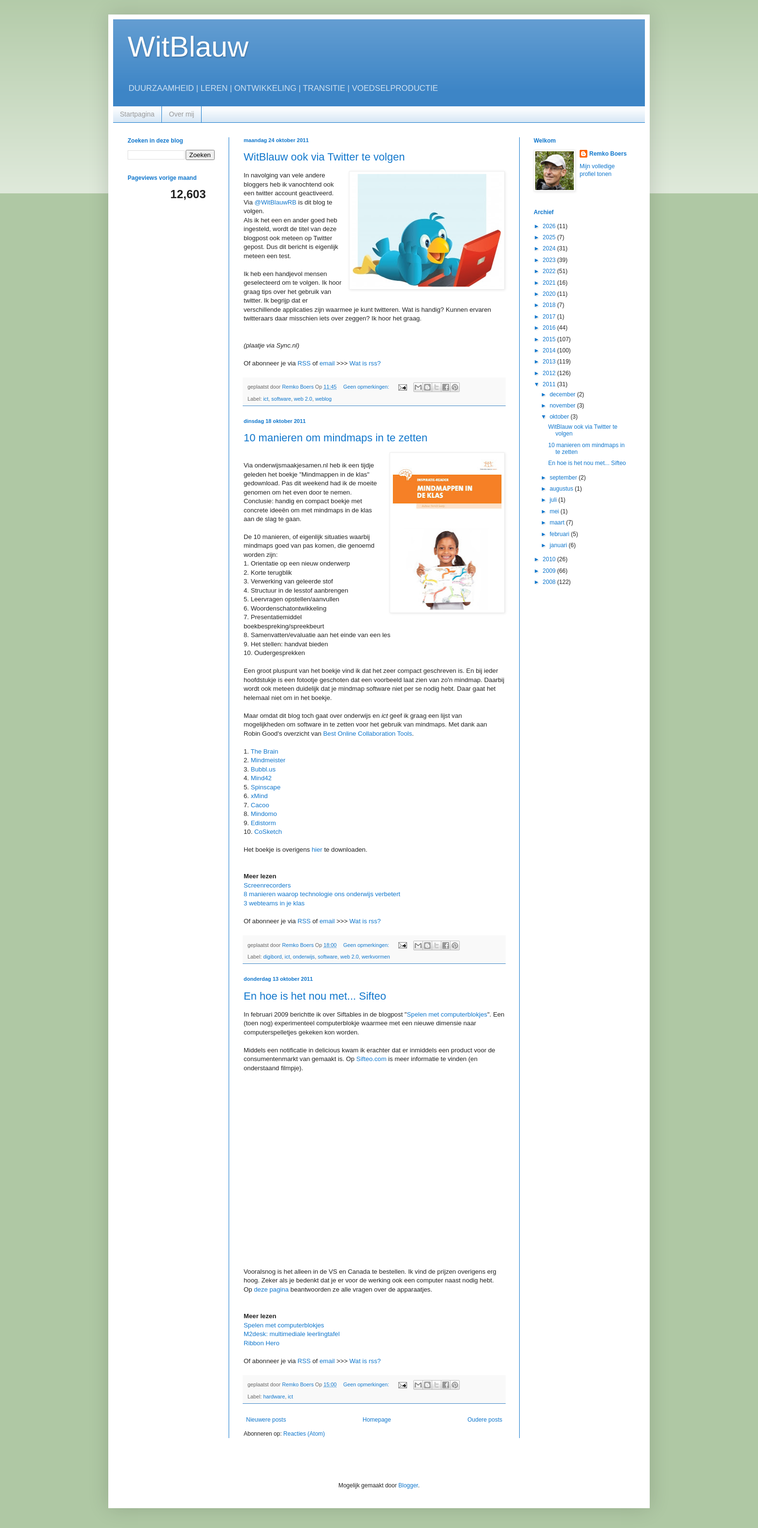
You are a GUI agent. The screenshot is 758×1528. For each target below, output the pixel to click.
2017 (550, 316)
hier (317, 849)
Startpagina (137, 114)
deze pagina (271, 1289)
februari (560, 534)
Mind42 (261, 778)
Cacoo (260, 805)
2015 (550, 339)
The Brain (264, 751)
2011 (550, 384)
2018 (550, 305)
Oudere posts (484, 1419)
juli (554, 499)
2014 (550, 350)
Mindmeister (268, 760)
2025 (550, 237)
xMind (259, 796)
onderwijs (304, 957)
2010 (550, 559)
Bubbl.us (263, 769)
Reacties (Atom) (304, 1433)
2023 (550, 260)
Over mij (181, 114)
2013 (550, 361)
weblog (323, 399)
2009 (550, 571)
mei (555, 511)
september (564, 477)
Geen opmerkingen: (367, 387)
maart (558, 522)
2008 (550, 582)
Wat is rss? (365, 363)
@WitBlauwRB (276, 202)
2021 (550, 282)
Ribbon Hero (261, 1343)
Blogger (408, 1485)
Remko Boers (608, 153)
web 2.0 (303, 399)
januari (559, 545)
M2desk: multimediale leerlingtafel (292, 1334)
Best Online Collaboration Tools (367, 733)
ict (265, 399)
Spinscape (266, 787)
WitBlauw (188, 46)
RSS (303, 363)
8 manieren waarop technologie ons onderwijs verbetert (322, 894)
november (563, 405)
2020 (550, 294)
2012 (550, 373)
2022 (550, 271)
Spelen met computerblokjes (447, 1014)
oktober (560, 416)
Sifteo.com (371, 1058)
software (281, 399)
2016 (550, 327)
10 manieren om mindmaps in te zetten (335, 438)
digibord (272, 957)
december (563, 394)
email (327, 363)
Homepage (377, 1419)
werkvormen (376, 957)
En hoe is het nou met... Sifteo (315, 996)
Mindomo (264, 813)
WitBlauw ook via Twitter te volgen (324, 157)
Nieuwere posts (266, 1419)
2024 (550, 248)
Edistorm (263, 823)
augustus (562, 488)
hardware (274, 1396)
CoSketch (268, 831)
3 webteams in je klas (274, 903)
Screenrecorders (267, 885)
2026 (550, 226)
